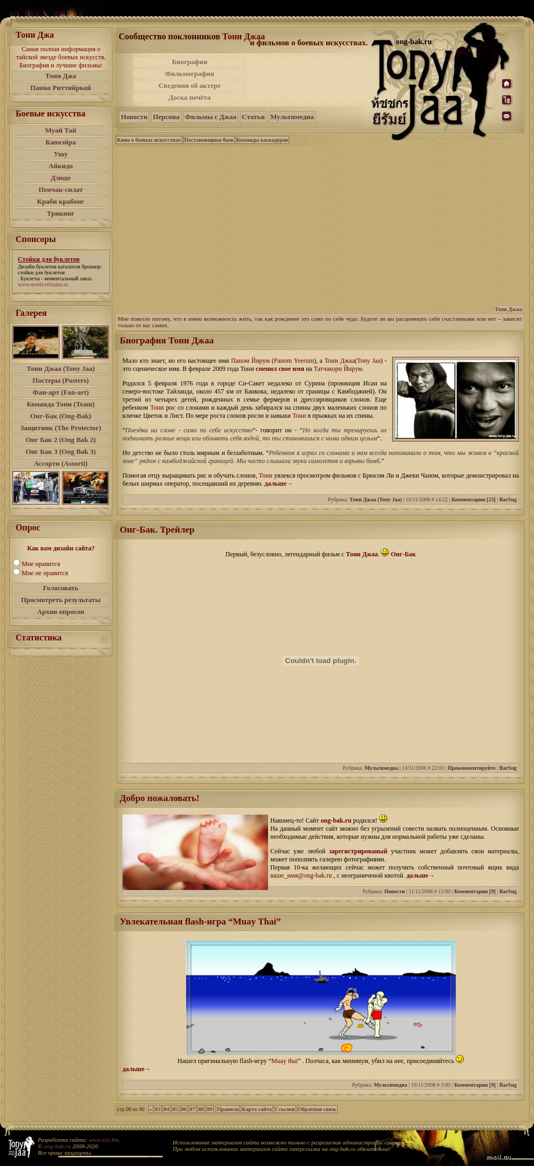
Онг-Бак (403, 554)
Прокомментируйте (472, 768)
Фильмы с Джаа (210, 117)
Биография (190, 62)
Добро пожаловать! (160, 798)
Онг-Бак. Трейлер (157, 530)
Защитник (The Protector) (60, 428)
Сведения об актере (190, 85)
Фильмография (189, 74)
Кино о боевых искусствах (149, 140)
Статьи (253, 117)
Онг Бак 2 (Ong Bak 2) (60, 440)
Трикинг (60, 213)
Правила (227, 1109)
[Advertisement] (320, 228)
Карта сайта (256, 1109)
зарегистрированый (360, 851)
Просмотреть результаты (61, 600)
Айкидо (61, 166)
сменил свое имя (280, 368)
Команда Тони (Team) (60, 404)
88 (201, 1109)
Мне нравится (41, 564)
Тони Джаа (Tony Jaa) (60, 368)
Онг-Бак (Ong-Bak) (60, 416)
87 (192, 1109)
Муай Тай (60, 130)
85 (175, 1109)
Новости (134, 117)
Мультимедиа (292, 117)
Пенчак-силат (60, 189)
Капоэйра (60, 142)
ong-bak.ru (335, 820)
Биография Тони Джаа (167, 340)
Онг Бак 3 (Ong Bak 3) (60, 451)
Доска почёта (189, 97)
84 (166, 1109)
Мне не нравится (45, 573)
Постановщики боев (209, 140)
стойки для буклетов (41, 272)
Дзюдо (61, 178)
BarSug (508, 499)
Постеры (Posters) (60, 380)
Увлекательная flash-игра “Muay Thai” (200, 921)
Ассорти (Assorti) (61, 463)
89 (210, 1109)
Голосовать (61, 588)
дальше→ (279, 483)
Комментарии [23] (473, 499)
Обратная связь (317, 1109)
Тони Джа (61, 76)
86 (184, 1109)
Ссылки (285, 1109)
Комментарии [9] (475, 891)
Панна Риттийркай (60, 88)
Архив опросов (61, 612)
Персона (166, 117)
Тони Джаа (243, 36)
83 (158, 1109)
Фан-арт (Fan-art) (61, 392)
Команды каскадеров (262, 140)
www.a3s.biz (104, 1139)
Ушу (61, 154)
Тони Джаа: (509, 309)
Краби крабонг (61, 201)
